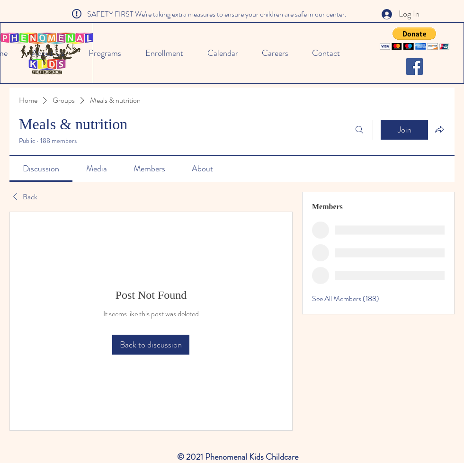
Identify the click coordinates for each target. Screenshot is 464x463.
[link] (41, 168)
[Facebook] (414, 66)
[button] (414, 38)
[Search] (359, 130)
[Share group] (439, 129)
